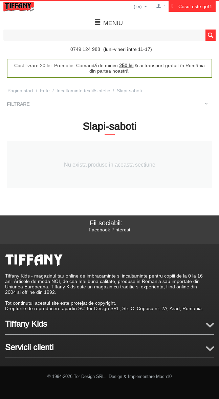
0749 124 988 (85, 49)
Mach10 (164, 376)
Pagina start (20, 90)
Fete (45, 90)
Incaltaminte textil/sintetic (83, 90)
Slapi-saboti (129, 90)
